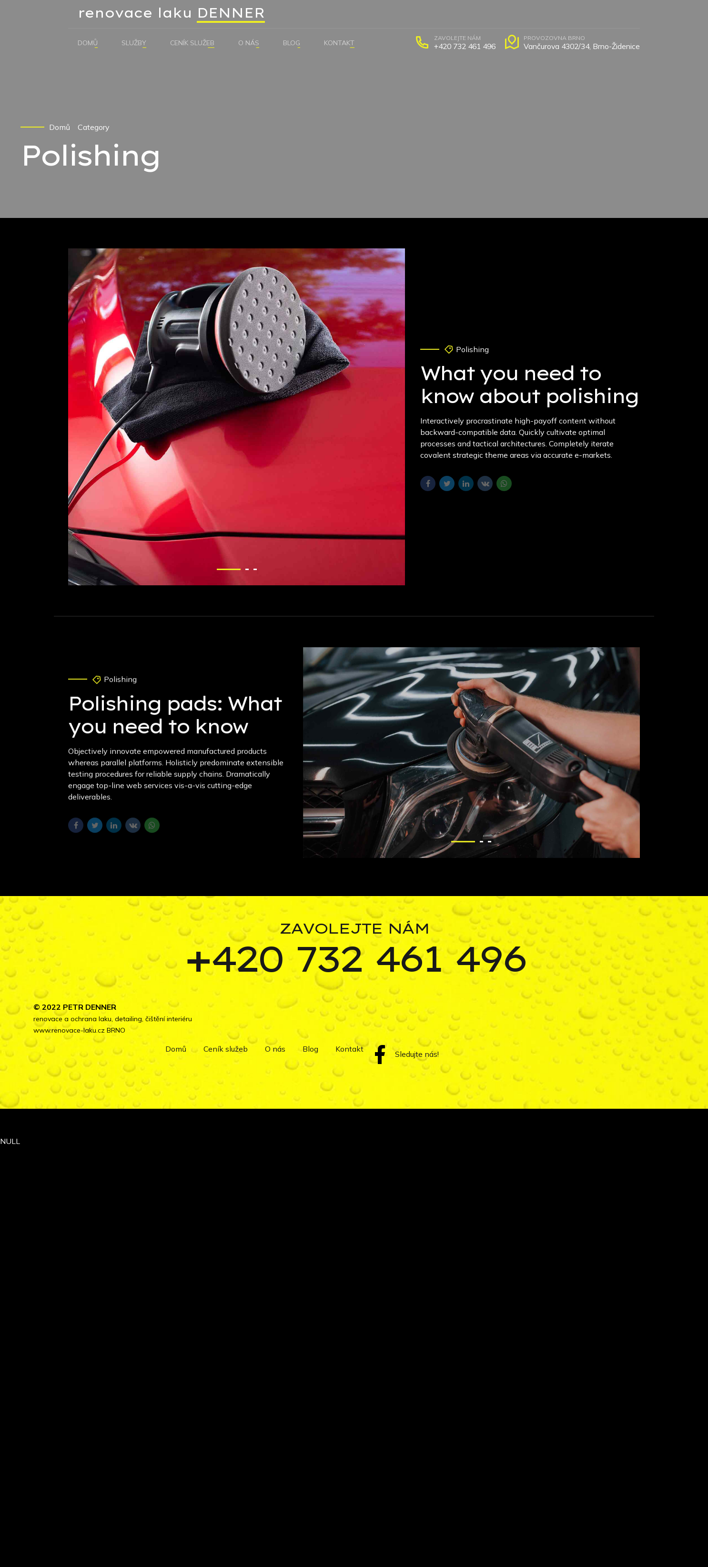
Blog (291, 43)
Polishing (472, 350)
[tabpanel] (236, 417)
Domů (88, 43)
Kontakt (339, 43)
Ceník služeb (192, 43)
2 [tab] (247, 569)
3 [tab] (255, 569)
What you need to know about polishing (529, 385)
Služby (133, 43)
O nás (248, 43)
